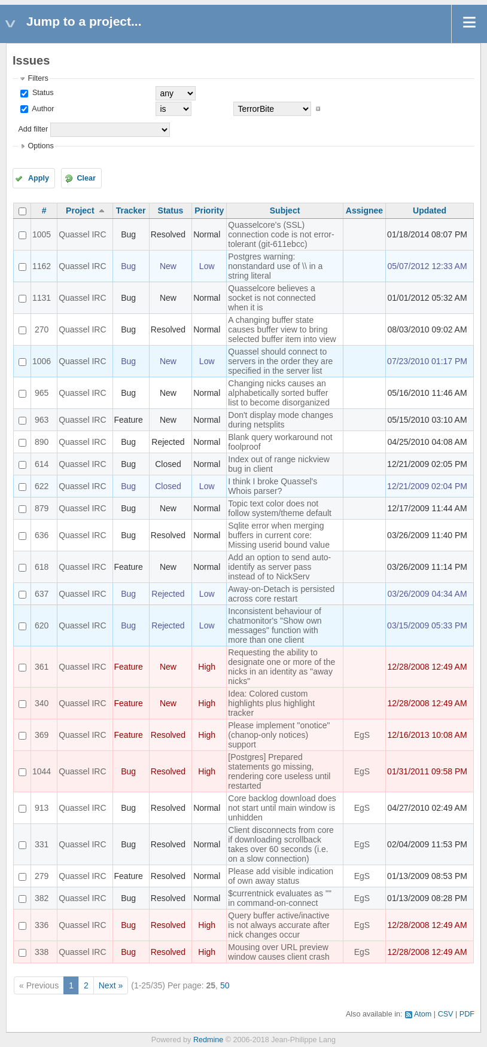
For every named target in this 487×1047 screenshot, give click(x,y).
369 (41, 735)
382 (41, 898)
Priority (209, 210)
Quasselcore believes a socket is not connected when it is (271, 297)
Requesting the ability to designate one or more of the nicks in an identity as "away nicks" (281, 667)
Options (40, 146)
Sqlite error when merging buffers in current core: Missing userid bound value (279, 535)
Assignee (364, 210)
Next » (111, 985)
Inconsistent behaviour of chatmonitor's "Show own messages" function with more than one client (274, 625)
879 (41, 508)
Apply (38, 178)
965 (41, 393)
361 (41, 666)
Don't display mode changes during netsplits (280, 419)
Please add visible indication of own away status (280, 876)
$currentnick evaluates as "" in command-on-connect (279, 898)
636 (41, 535)
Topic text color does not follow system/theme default (279, 508)
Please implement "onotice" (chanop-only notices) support (279, 735)
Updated (429, 210)
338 (41, 952)
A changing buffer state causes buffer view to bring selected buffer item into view (282, 329)
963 (41, 420)
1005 (41, 234)
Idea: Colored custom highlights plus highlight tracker (271, 703)
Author (42, 109)
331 (41, 844)
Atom (422, 1014)
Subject (285, 210)
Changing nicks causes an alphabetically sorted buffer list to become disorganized (279, 392)
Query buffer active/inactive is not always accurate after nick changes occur (279, 925)
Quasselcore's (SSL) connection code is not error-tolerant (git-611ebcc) (281, 234)
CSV (445, 1014)
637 (41, 594)
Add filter (33, 129)
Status (41, 92)
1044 (41, 771)
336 (41, 925)
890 (41, 442)
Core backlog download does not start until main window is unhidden (282, 807)
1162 (41, 266)
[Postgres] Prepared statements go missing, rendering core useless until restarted (279, 771)
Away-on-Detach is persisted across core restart (281, 593)
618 (41, 567)
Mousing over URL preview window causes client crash (279, 951)
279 (41, 876)
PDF (466, 1014)
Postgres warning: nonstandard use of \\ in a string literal (275, 266)
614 (41, 464)
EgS (362, 735)
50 (225, 985)
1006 (41, 361)
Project (80, 210)
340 (41, 703)
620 (41, 625)
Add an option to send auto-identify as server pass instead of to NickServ (279, 567)
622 (41, 486)
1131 (41, 298)
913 (41, 808)
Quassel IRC (82, 234)
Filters (38, 78)
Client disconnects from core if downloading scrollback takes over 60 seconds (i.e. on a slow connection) (281, 844)
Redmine (208, 1040)
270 (41, 329)
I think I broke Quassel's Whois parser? (272, 486)
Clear (86, 178)
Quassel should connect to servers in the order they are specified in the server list (280, 361)
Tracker (131, 210)
